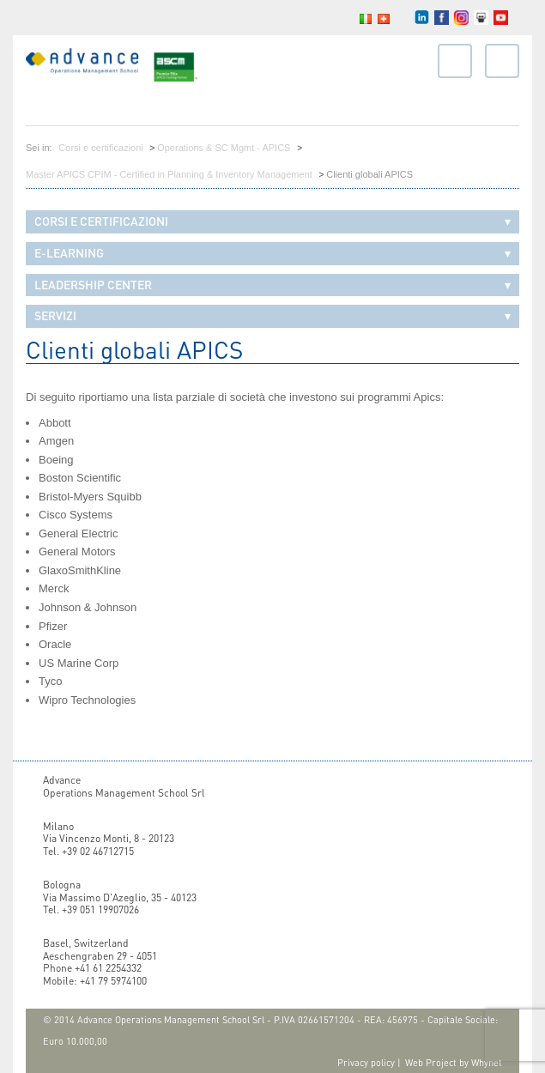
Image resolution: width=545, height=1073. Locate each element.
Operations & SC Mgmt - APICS (223, 147)
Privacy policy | (369, 1062)
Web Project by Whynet (453, 1062)
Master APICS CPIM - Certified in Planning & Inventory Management (169, 174)
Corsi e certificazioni (100, 147)
